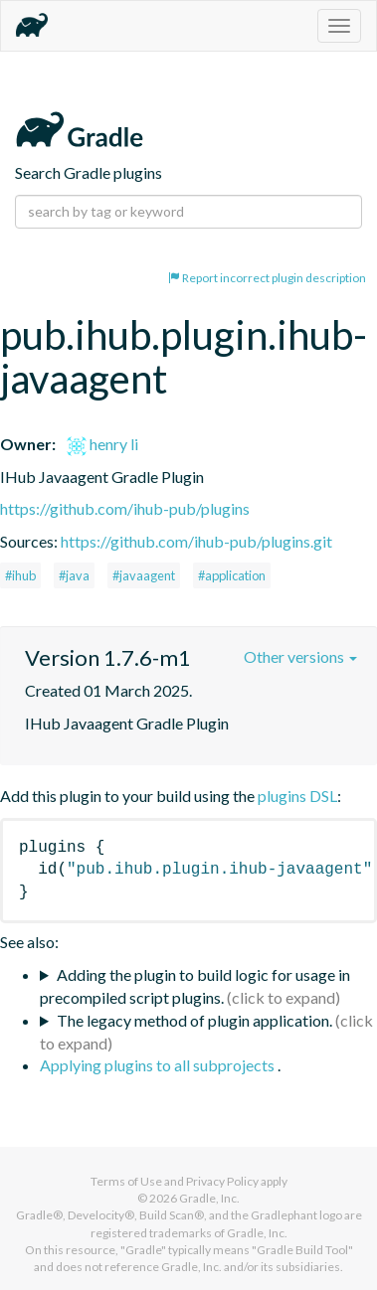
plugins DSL (297, 795)
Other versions (300, 656)
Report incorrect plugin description (267, 277)
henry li (102, 443)
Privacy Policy (222, 1181)
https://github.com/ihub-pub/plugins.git (196, 541)
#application (232, 575)
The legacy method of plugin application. (194, 1020)
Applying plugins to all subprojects (159, 1064)
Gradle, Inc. (209, 1198)
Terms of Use (126, 1181)
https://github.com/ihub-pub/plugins (125, 508)
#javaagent (143, 575)
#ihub (20, 575)
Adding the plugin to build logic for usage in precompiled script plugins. (195, 986)
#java (74, 575)
